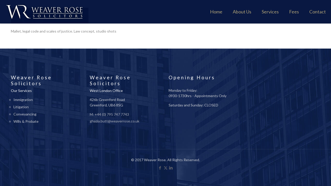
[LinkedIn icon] (171, 167)
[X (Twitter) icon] (166, 167)
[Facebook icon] (160, 167)
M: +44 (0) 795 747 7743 (109, 114)
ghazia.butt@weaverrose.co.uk (114, 121)
